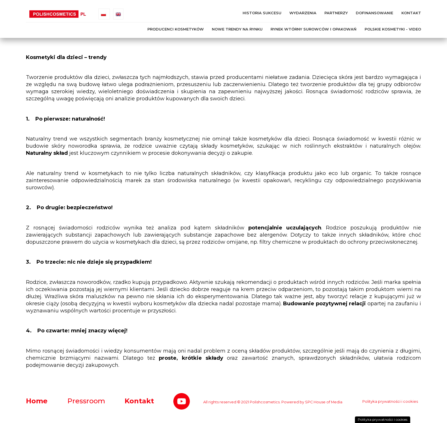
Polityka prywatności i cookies (390, 401)
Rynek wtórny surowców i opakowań (313, 29)
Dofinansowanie (374, 13)
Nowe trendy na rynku (237, 29)
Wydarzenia (302, 13)
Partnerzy (336, 13)
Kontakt (411, 13)
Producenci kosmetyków (175, 29)
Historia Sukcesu (262, 13)
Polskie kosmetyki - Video (393, 29)
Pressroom (86, 401)
